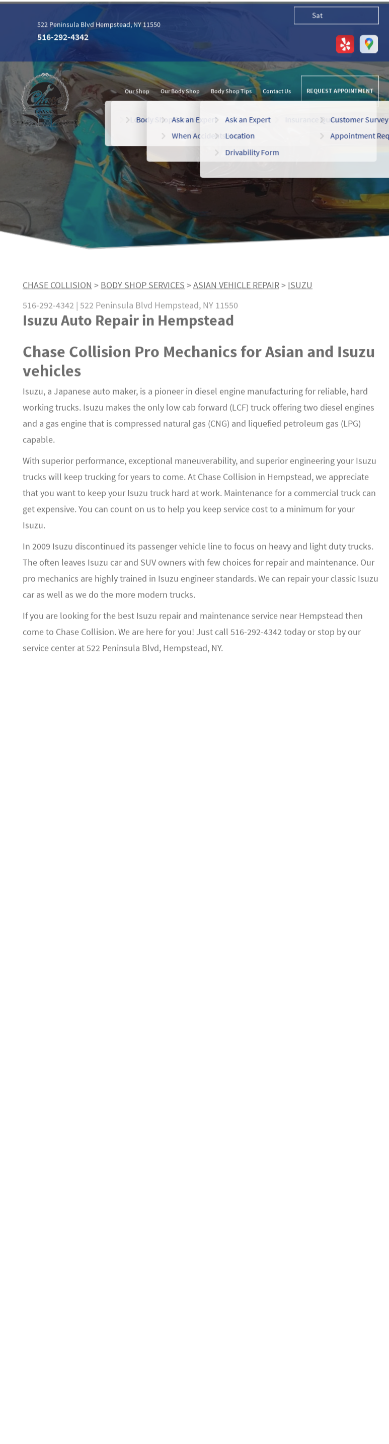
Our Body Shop (180, 92)
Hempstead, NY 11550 (196, 308)
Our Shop (137, 92)
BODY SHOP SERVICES (143, 287)
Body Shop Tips (231, 92)
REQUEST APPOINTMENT (339, 91)
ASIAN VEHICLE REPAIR (236, 287)
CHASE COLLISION (57, 287)
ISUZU (300, 287)
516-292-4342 (63, 37)
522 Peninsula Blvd (116, 308)
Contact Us (277, 92)
